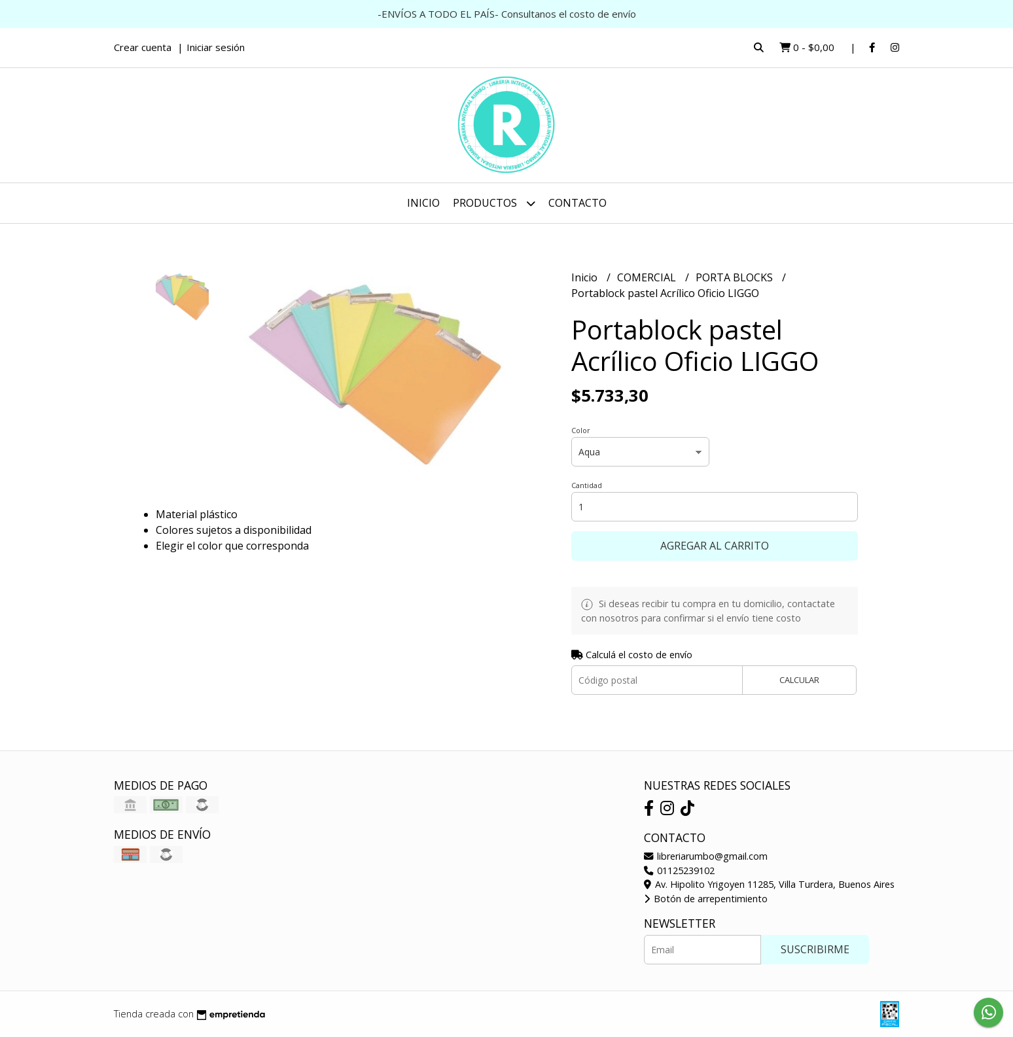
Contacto (577, 203)
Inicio (423, 203)
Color (580, 430)
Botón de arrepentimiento (706, 898)
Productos (494, 203)
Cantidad (586, 485)
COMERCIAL (648, 277)
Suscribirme (815, 949)
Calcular (799, 680)
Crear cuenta (142, 47)
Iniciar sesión (216, 47)
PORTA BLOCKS (735, 277)
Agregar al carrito (714, 545)
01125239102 (679, 870)
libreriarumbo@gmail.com (706, 856)
